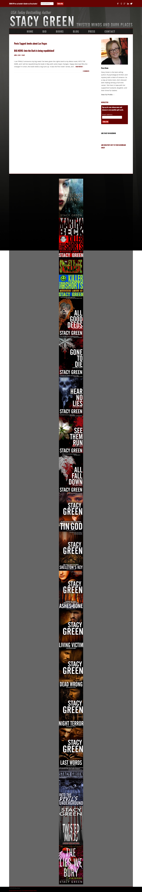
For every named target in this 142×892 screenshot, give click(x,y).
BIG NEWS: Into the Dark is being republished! (34, 51)
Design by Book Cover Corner (15, 891)
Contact (110, 31)
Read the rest (80, 67)
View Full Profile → (108, 95)
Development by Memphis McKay (29, 891)
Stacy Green (104, 68)
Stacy (23, 55)
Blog (76, 31)
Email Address (107, 115)
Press (91, 31)
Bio (45, 31)
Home (30, 31)
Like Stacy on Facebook (108, 133)
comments (86, 71)
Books (60, 31)
